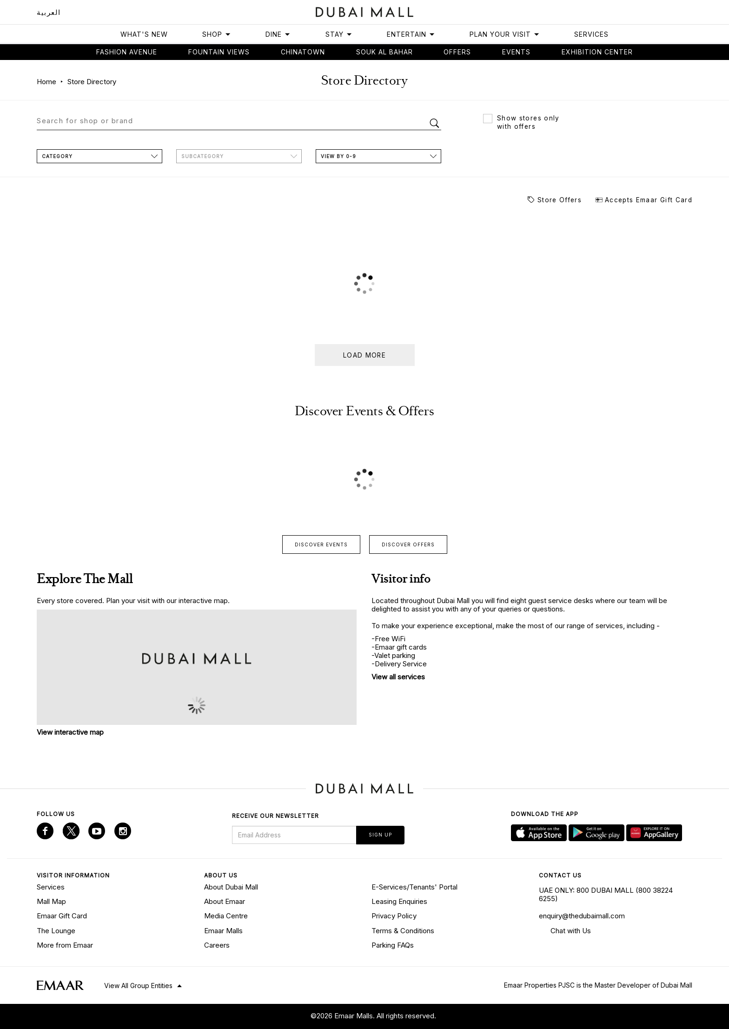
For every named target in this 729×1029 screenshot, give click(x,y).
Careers (217, 945)
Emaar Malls (223, 930)
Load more (364, 355)
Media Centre (226, 915)
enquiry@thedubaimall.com (582, 915)
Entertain (411, 34)
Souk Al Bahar (384, 52)
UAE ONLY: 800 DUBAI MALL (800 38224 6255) (606, 894)
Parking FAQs (392, 945)
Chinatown (303, 52)
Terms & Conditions (402, 930)
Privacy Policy (394, 915)
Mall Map (51, 901)
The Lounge (56, 930)
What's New (144, 34)
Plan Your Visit (505, 34)
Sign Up (380, 834)
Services (591, 34)
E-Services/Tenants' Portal (414, 887)
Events (516, 52)
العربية (49, 12)
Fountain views (219, 52)
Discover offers (408, 544)
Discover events (321, 544)
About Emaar (224, 901)
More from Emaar (65, 945)
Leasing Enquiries (399, 901)
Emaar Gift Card (62, 915)
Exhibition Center (597, 52)
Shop (216, 34)
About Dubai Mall (231, 887)
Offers (457, 52)
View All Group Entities (138, 985)
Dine (278, 34)
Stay (338, 34)
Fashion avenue (126, 52)
